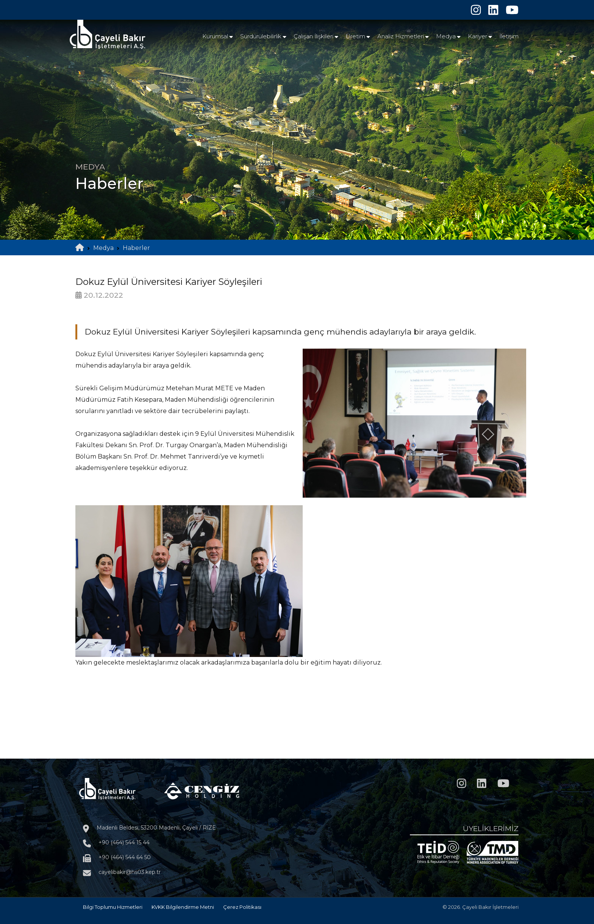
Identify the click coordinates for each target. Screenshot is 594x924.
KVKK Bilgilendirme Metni (183, 907)
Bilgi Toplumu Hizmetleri (112, 907)
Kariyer (477, 36)
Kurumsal (215, 36)
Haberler (136, 247)
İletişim (509, 36)
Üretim (355, 36)
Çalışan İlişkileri (313, 36)
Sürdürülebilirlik (260, 36)
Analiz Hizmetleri (400, 36)
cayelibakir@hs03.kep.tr (129, 872)
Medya (446, 36)
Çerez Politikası (242, 907)
